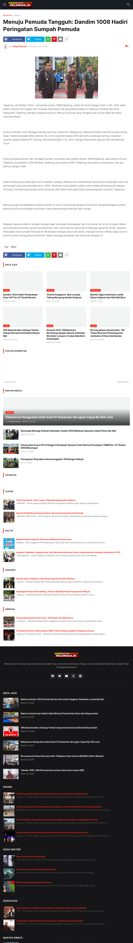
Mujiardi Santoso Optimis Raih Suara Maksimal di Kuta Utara (44, 539)
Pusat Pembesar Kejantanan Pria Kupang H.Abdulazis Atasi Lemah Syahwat (51, 908)
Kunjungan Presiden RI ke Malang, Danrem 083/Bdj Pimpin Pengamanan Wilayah (53, 591)
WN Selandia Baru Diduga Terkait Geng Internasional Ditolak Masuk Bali (21, 333)
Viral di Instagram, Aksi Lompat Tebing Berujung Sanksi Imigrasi (64, 296)
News (17, 15)
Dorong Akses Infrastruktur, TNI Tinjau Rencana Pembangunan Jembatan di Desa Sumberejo (107, 333)
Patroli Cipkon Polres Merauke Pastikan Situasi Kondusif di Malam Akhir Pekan (52, 832)
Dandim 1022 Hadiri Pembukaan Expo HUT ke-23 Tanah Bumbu (20, 296)
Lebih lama (122, 382)
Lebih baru (10, 382)
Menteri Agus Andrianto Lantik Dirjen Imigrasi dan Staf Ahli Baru (108, 296)
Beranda (7, 15)
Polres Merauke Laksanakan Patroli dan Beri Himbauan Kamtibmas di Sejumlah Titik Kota (57, 819)
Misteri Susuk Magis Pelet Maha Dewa (33, 882)
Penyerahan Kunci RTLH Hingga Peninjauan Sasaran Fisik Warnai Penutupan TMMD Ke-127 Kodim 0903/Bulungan (73, 446)
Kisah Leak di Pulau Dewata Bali (30, 856)
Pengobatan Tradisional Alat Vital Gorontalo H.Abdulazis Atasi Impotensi (49, 921)
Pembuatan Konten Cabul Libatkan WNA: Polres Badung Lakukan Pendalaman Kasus (55, 631)
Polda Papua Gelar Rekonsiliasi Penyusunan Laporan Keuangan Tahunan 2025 (51, 794)
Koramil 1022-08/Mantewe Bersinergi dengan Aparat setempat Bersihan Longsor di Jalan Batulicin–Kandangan (66, 334)
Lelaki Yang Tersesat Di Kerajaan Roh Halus (36, 869)
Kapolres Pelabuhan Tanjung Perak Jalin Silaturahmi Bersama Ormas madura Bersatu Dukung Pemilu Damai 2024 (68, 552)
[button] (4, 4)
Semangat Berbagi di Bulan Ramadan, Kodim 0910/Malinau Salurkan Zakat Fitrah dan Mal (68, 430)
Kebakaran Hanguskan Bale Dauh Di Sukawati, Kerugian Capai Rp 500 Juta (60, 741)
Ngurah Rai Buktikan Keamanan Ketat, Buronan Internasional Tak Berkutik (49, 513)
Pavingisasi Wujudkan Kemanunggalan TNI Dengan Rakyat (52, 459)
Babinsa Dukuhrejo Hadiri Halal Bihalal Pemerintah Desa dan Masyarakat (59, 713)
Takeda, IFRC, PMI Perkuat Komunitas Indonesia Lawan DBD (52, 770)
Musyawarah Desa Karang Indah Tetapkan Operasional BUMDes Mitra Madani (62, 756)
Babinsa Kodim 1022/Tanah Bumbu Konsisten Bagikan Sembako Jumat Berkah (62, 699)
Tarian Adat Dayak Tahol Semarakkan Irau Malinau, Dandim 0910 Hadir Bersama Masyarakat (58, 807)
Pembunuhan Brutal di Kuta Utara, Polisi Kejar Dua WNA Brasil (44, 618)
